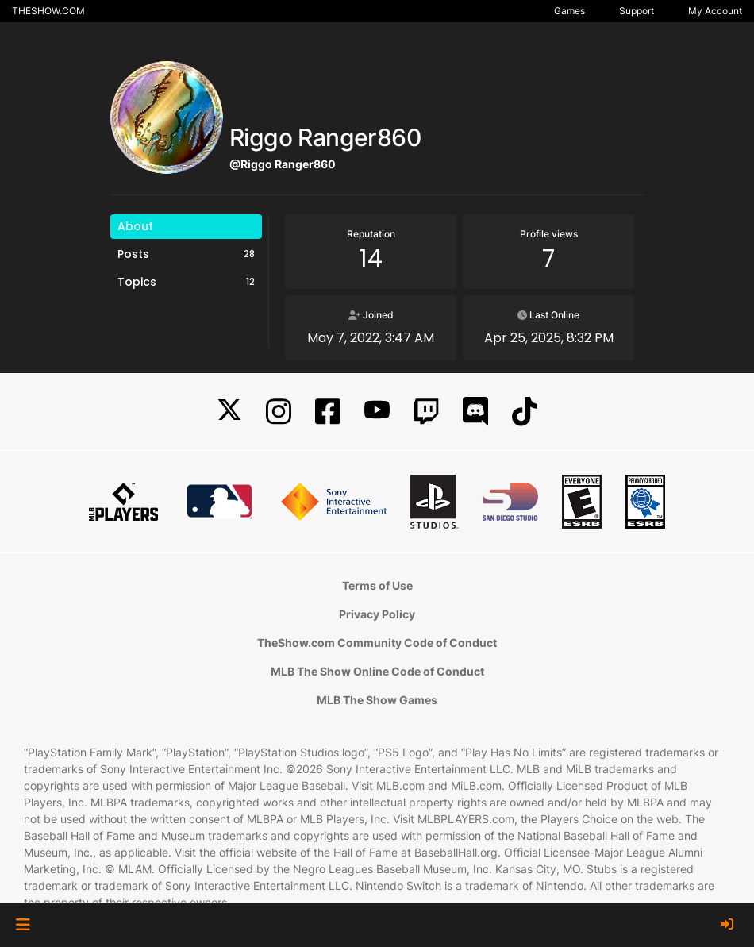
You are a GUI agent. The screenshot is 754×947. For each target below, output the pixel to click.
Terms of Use (377, 585)
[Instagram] (278, 411)
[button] (22, 925)
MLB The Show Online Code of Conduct (377, 671)
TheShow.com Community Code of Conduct (377, 642)
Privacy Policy (377, 614)
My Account (715, 11)
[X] (229, 411)
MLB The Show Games (377, 699)
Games (569, 11)
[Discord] (475, 411)
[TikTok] (524, 411)
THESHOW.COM (48, 11)
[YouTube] (377, 411)
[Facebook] (327, 411)
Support (636, 11)
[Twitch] (426, 411)
